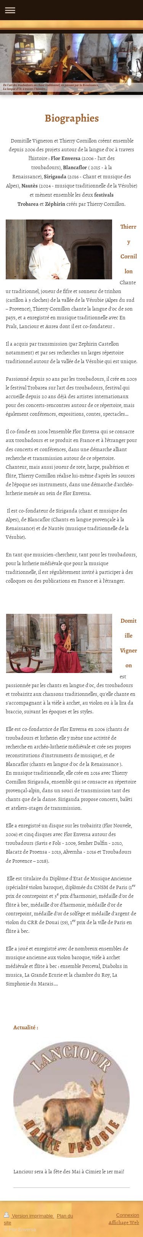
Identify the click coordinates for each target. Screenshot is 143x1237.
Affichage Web (124, 1222)
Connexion (127, 1215)
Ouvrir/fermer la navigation (71, 10)
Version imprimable (29, 1216)
